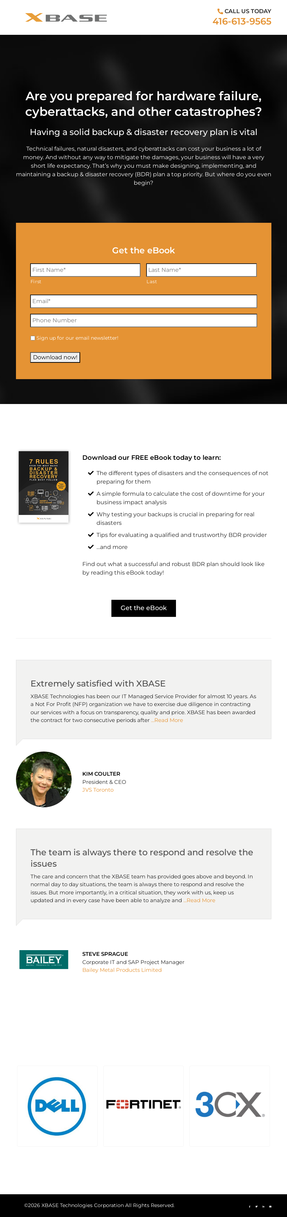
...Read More (167, 720)
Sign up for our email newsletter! (77, 338)
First (36, 281)
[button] (57, 1106)
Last (152, 281)
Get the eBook (144, 608)
